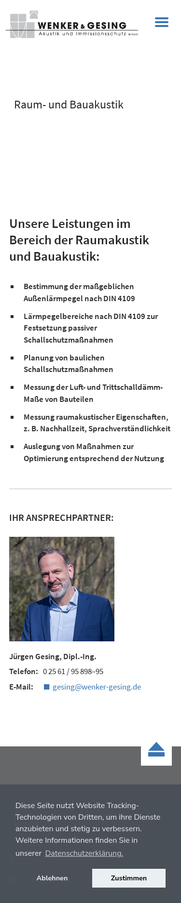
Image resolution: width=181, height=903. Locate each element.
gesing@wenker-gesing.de (97, 686)
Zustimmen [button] (129, 878)
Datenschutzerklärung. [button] (84, 853)
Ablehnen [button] (52, 878)
